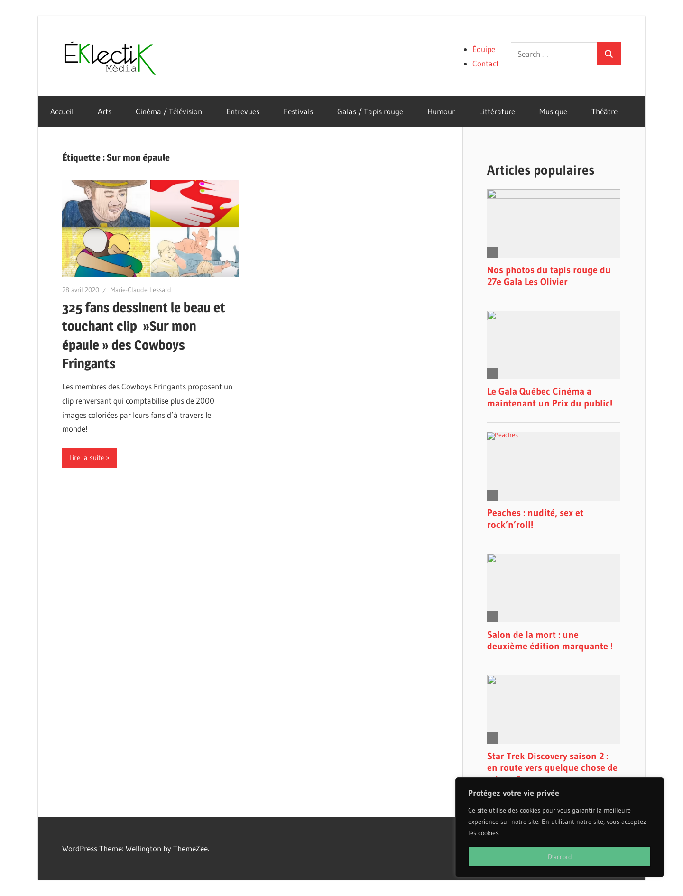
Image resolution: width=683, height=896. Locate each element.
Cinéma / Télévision (169, 111)
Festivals (298, 111)
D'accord (560, 856)
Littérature (497, 111)
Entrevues (242, 111)
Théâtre (604, 111)
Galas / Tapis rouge (370, 111)
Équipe (483, 49)
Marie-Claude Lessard (141, 290)
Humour (441, 111)
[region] (559, 827)
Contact (485, 63)
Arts (104, 111)
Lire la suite (86, 457)
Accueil (62, 111)
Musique (553, 111)
